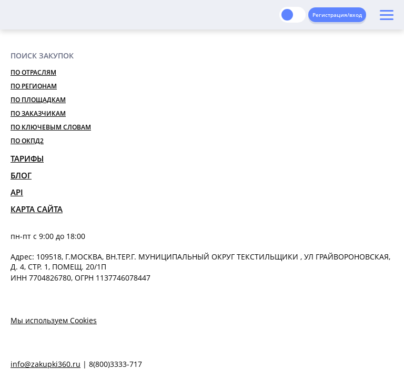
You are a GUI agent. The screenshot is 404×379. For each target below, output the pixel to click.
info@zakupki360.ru (45, 364)
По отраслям (33, 72)
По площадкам (38, 99)
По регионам (34, 86)
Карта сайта (37, 209)
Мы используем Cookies (54, 320)
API (17, 192)
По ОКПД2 (27, 140)
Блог (21, 175)
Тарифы (27, 158)
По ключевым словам (51, 127)
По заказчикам (38, 113)
